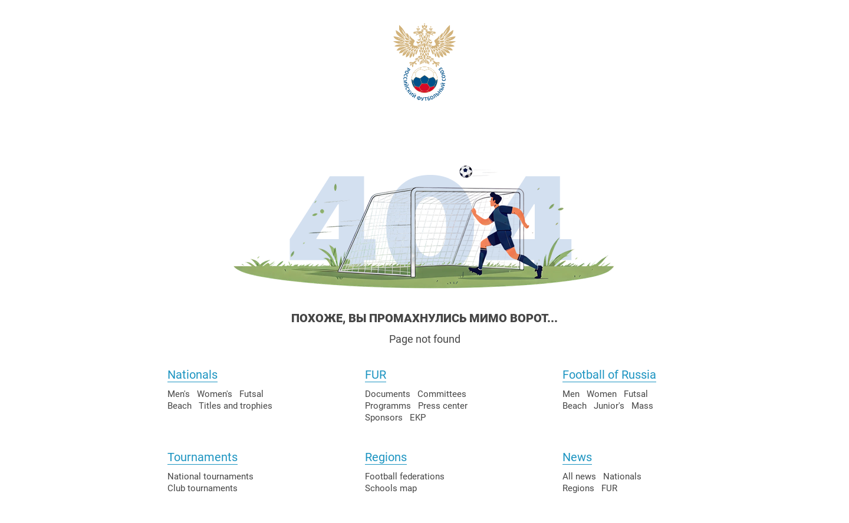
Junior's (609, 405)
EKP (418, 417)
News (577, 457)
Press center (443, 405)
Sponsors (384, 417)
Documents (387, 394)
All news (579, 476)
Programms (388, 405)
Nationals (192, 375)
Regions (386, 457)
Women (602, 394)
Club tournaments (202, 488)
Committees (441, 394)
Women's (214, 394)
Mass (642, 405)
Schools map (391, 488)
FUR (375, 375)
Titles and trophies (235, 405)
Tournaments (202, 457)
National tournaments (210, 476)
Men (571, 394)
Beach (179, 405)
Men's (178, 394)
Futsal (251, 394)
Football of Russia (609, 375)
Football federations (405, 476)
